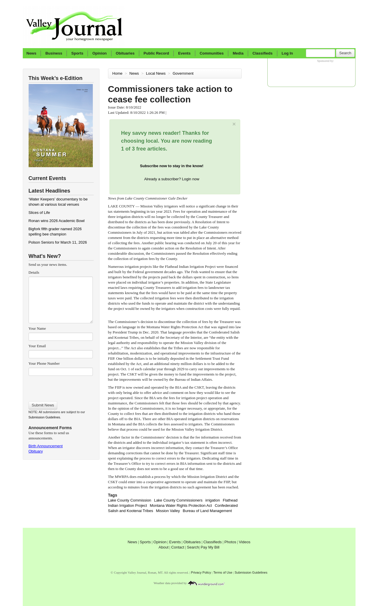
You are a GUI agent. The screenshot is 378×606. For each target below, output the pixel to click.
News (31, 53)
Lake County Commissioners (178, 500)
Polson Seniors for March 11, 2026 (58, 242)
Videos (244, 542)
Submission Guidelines (44, 417)
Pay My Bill (210, 547)
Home (117, 73)
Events (184, 53)
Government (183, 73)
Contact (177, 547)
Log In (287, 53)
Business (53, 53)
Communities (212, 53)
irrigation (212, 500)
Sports (77, 53)
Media (238, 53)
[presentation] (61, 386)
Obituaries (125, 53)
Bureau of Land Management (207, 511)
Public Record (156, 53)
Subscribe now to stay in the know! (171, 166)
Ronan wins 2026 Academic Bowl (57, 221)
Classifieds (262, 53)
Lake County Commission (129, 500)
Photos (230, 542)
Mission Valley (168, 511)
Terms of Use (222, 572)
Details (34, 272)
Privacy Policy (201, 572)
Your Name (37, 328)
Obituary (36, 451)
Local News (156, 73)
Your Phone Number (44, 363)
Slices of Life (39, 212)
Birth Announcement (46, 446)
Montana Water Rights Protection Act (181, 505)
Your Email (37, 346)
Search (345, 53)
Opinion (99, 53)
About (163, 547)
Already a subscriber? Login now (171, 179)
